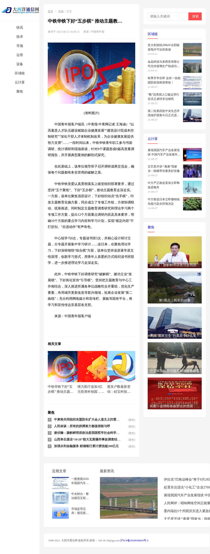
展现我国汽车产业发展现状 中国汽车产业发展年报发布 (164, 152)
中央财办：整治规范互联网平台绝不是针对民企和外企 (80, 496)
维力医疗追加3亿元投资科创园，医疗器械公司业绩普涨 (90, 390)
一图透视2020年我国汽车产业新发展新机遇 (80, 481)
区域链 (20, 73)
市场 (19, 46)
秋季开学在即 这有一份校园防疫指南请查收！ (164, 80)
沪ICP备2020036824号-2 (134, 540)
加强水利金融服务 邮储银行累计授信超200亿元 (86, 446)
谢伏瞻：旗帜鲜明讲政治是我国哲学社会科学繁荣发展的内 (94, 432)
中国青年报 (97, 31)
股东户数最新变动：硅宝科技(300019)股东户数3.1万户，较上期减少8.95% (121, 390)
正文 (69, 11)
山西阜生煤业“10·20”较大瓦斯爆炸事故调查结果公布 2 (91, 439)
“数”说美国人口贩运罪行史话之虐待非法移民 (163, 96)
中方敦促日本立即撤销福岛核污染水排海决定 (164, 201)
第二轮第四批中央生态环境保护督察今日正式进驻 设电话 (164, 113)
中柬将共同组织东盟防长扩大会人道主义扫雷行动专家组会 (94, 419)
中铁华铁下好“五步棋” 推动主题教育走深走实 (60, 390)
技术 (19, 36)
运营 (19, 55)
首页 (50, 11)
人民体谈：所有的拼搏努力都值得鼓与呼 (82, 426)
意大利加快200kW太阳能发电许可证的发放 (163, 47)
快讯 (19, 27)
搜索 (195, 16)
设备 (19, 64)
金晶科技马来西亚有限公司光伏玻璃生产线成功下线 (164, 64)
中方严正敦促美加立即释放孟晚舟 (164, 185)
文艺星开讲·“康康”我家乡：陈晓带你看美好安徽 (164, 168)
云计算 (20, 82)
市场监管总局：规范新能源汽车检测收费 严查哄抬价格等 (80, 511)
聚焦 (19, 91)
